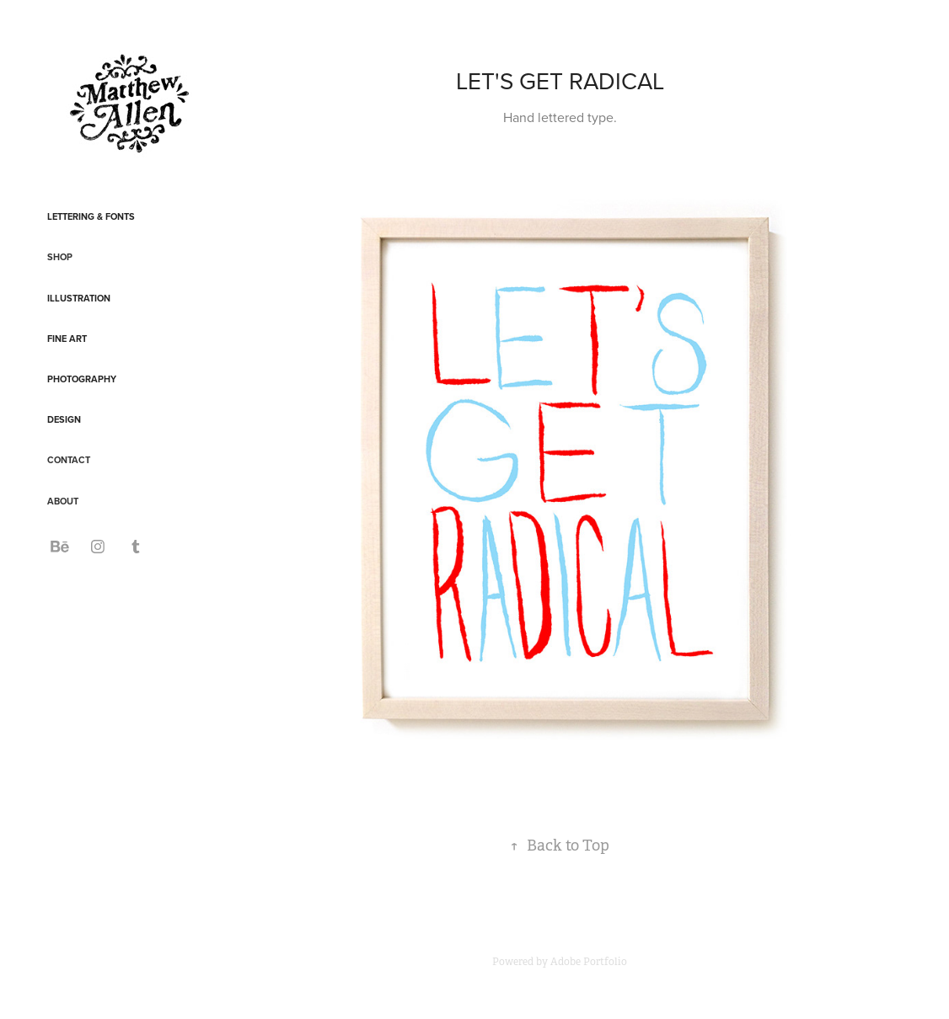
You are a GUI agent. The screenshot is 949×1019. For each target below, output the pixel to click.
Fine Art (67, 338)
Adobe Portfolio (588, 961)
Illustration (78, 298)
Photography (81, 379)
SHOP (59, 257)
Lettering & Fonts (91, 216)
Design (64, 419)
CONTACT (68, 460)
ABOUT (62, 501)
